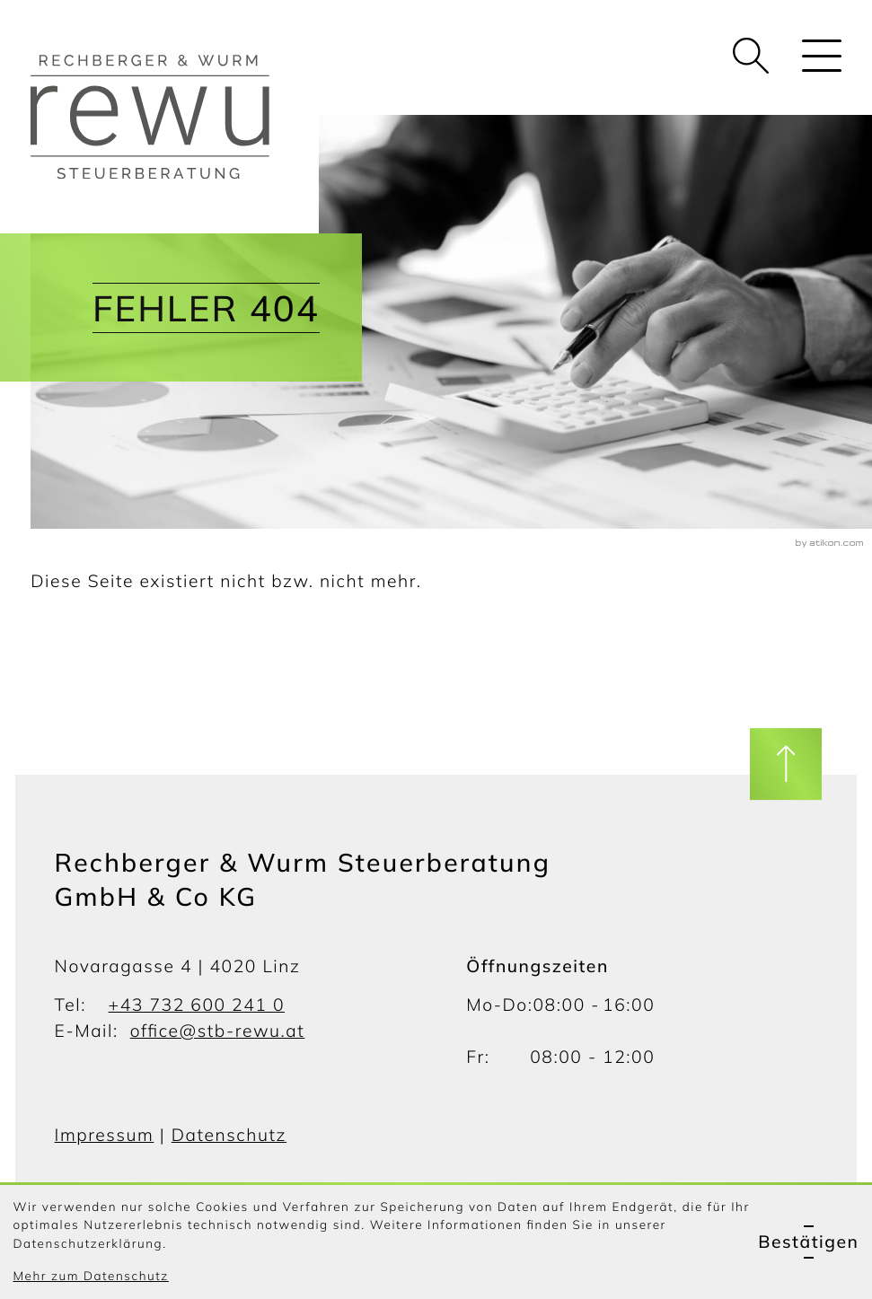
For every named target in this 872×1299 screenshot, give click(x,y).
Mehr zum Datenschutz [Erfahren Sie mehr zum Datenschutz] (90, 1276)
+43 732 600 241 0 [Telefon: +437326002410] (197, 1004)
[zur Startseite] (175, 116)
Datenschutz (229, 1134)
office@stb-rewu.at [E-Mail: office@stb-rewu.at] (217, 1030)
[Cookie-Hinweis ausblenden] (808, 1242)
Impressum (104, 1134)
